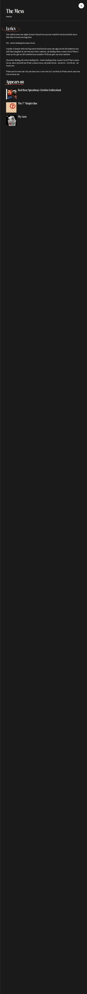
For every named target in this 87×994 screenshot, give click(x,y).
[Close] (81, 5)
